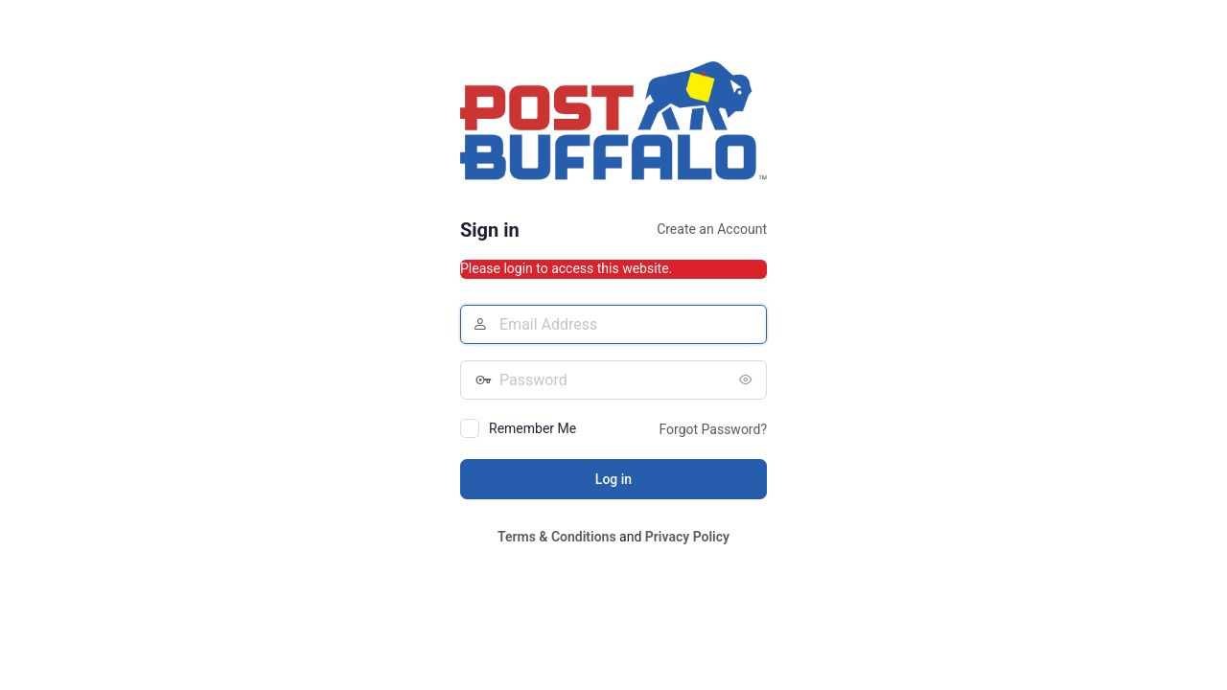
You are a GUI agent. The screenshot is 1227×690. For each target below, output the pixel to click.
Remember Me (532, 428)
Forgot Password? (713, 429)
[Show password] (748, 379)
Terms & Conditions (557, 536)
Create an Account (712, 229)
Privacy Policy (687, 536)
